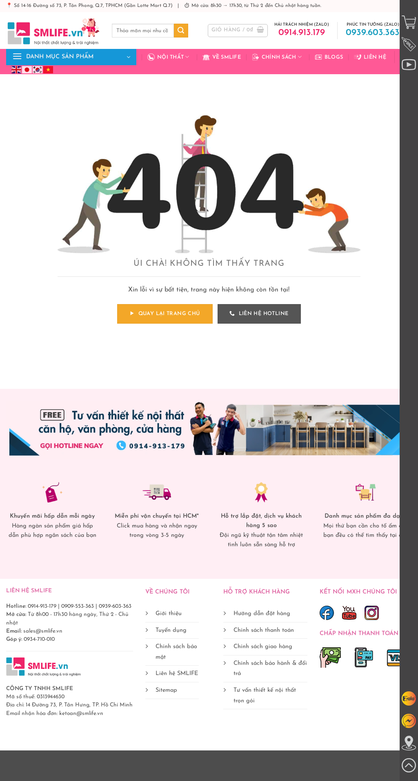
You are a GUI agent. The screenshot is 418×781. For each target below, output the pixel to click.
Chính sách (276, 57)
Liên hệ (370, 57)
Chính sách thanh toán (263, 630)
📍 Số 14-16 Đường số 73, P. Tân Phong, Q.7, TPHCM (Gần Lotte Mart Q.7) (90, 5)
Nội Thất (168, 57)
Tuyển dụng (171, 630)
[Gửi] (181, 31)
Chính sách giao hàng (262, 647)
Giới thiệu (169, 614)
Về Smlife (221, 57)
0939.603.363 (373, 33)
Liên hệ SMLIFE (177, 674)
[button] (238, 30)
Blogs (328, 57)
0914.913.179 (301, 33)
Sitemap (166, 690)
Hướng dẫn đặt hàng (261, 614)
